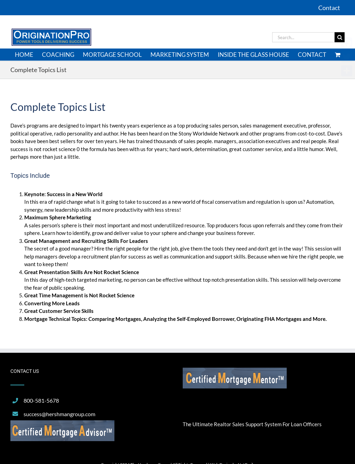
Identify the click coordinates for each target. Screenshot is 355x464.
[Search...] (303, 37)
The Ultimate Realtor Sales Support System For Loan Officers (252, 424)
